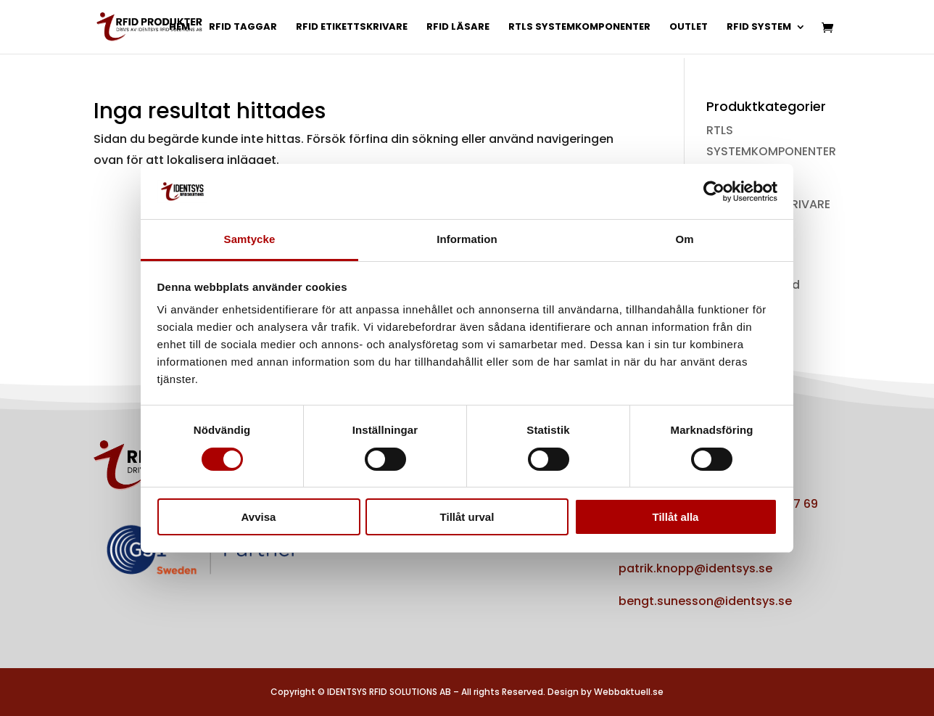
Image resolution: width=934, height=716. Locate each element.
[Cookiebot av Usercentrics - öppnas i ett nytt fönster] (713, 191)
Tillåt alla (676, 517)
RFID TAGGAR (243, 27)
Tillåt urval (467, 517)
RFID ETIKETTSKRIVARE (352, 27)
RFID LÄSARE (457, 27)
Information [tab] (467, 239)
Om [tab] (684, 239)
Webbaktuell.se (629, 692)
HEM (179, 27)
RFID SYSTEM (759, 27)
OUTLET (688, 27)
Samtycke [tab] (250, 239)
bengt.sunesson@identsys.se (705, 601)
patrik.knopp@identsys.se (695, 568)
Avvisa (258, 517)
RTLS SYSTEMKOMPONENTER (579, 27)
